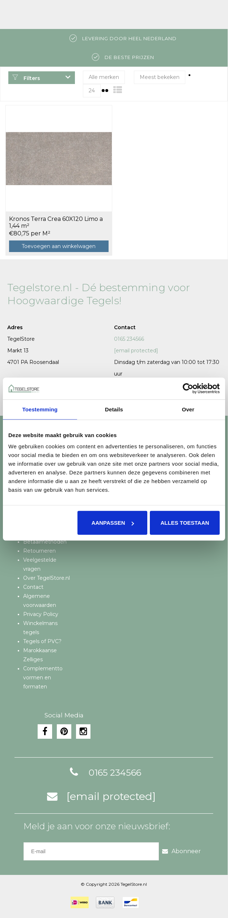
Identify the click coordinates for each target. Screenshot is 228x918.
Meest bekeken (160, 77)
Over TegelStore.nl (46, 578)
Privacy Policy (40, 614)
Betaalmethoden (45, 541)
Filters (26, 78)
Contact (33, 587)
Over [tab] (188, 409)
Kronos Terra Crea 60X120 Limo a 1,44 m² (56, 222)
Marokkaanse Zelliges (40, 655)
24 (92, 90)
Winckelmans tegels (40, 628)
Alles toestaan (184, 523)
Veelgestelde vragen (39, 564)
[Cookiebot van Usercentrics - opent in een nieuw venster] (188, 388)
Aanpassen (113, 523)
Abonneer (181, 851)
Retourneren (39, 551)
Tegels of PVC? (42, 641)
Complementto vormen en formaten (43, 677)
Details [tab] (114, 409)
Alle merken (104, 77)
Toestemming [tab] (40, 409)
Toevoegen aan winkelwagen (59, 246)
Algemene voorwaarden (39, 600)
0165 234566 (129, 339)
